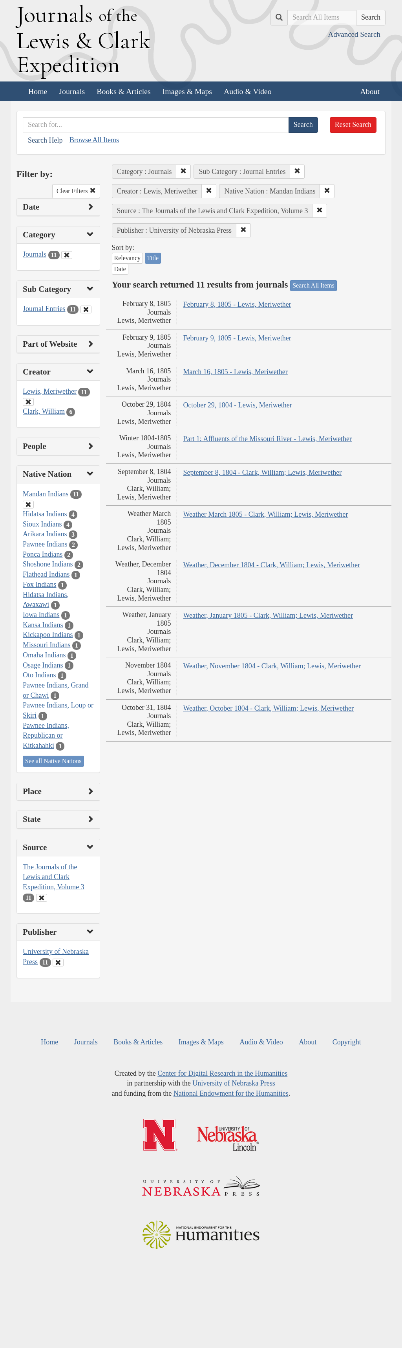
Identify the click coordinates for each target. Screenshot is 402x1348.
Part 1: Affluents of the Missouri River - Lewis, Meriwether (267, 439)
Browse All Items (94, 140)
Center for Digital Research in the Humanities (222, 1073)
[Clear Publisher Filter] (58, 962)
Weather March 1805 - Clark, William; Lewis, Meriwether (265, 514)
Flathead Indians (46, 574)
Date (120, 269)
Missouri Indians (47, 645)
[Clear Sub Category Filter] (85, 309)
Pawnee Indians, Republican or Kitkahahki (46, 735)
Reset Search (353, 124)
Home (37, 91)
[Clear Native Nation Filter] (28, 504)
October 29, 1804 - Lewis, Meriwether (237, 405)
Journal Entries (44, 309)
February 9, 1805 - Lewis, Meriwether (237, 338)
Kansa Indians (43, 625)
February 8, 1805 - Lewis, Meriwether (237, 304)
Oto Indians (39, 675)
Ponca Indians (42, 554)
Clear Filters (76, 191)
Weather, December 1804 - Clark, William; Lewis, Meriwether (271, 565)
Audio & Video (248, 91)
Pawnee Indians (45, 544)
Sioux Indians (42, 524)
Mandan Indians (45, 494)
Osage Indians (43, 665)
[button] (183, 172)
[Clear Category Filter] (66, 255)
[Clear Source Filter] (41, 898)
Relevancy (127, 258)
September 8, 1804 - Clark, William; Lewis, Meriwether (262, 472)
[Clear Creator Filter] (28, 402)
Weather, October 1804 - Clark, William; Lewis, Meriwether (268, 708)
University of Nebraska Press (233, 1083)
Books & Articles (123, 91)
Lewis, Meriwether (50, 391)
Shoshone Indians (48, 564)
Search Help (45, 140)
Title (153, 258)
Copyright (347, 1042)
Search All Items (313, 285)
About (370, 91)
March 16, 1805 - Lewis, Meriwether (235, 372)
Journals (72, 91)
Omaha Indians (44, 655)
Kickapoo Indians (48, 635)
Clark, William (44, 411)
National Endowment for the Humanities (231, 1093)
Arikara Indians (45, 534)
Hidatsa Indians (45, 514)
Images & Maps (187, 91)
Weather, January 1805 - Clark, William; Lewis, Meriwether (268, 615)
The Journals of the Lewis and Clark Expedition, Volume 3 (53, 877)
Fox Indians (40, 584)
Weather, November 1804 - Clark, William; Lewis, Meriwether (272, 666)
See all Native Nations (53, 761)
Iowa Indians (41, 615)
